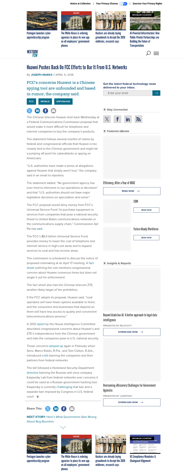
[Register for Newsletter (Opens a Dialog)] (156, 93)
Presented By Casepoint (117, 396)
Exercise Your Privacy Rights (147, 3)
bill (46, 355)
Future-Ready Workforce (146, 229)
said (39, 228)
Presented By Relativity (117, 325)
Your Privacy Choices (111, 4)
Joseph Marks (41, 75)
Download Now (131, 332)
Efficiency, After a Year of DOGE (119, 183)
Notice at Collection (80, 3)
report (40, 324)
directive (32, 372)
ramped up (56, 346)
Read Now (132, 191)
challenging (64, 387)
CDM (136, 201)
